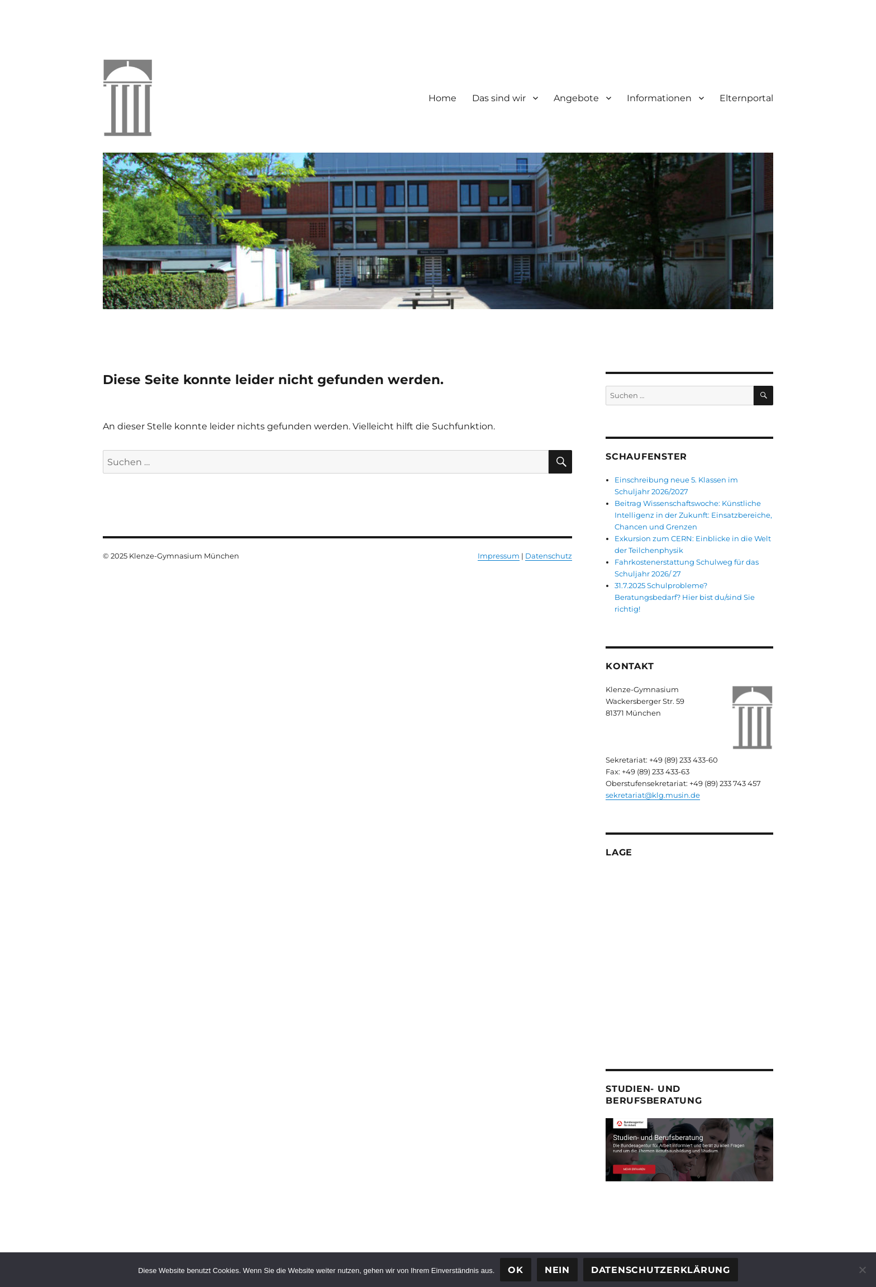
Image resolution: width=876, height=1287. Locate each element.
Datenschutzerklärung (660, 1270)
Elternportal (746, 98)
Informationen (659, 98)
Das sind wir (499, 98)
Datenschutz (548, 555)
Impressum (499, 555)
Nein (557, 1270)
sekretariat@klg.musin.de (653, 795)
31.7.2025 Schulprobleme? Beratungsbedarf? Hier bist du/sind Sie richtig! (685, 597)
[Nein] (862, 1269)
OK (515, 1270)
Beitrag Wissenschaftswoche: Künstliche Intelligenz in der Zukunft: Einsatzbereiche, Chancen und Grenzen (693, 515)
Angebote (576, 98)
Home (442, 98)
